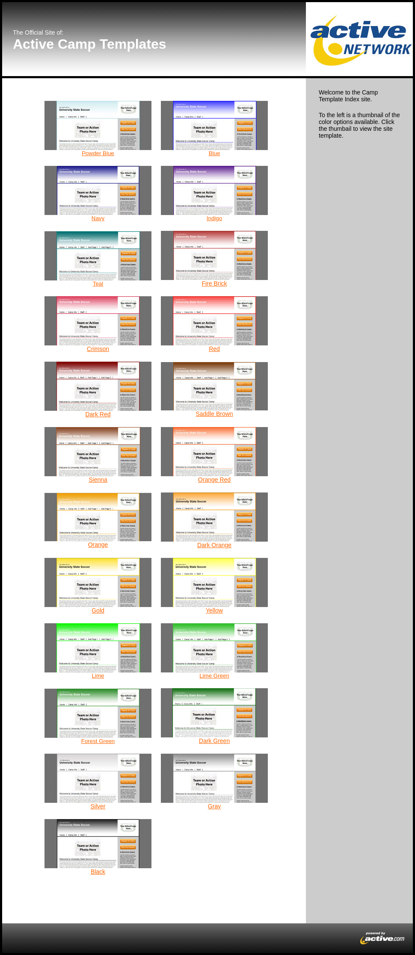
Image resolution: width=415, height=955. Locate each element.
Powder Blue (98, 153)
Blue (214, 153)
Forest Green (98, 741)
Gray (214, 806)
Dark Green (214, 740)
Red (214, 348)
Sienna (98, 479)
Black (98, 871)
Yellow (214, 610)
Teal (98, 283)
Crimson (98, 348)
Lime (98, 675)
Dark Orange (214, 545)
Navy (98, 218)
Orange (98, 544)
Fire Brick (214, 283)
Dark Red (97, 414)
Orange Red (214, 479)
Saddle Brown (214, 413)
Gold (98, 610)
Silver (97, 806)
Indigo (214, 218)
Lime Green (214, 675)
